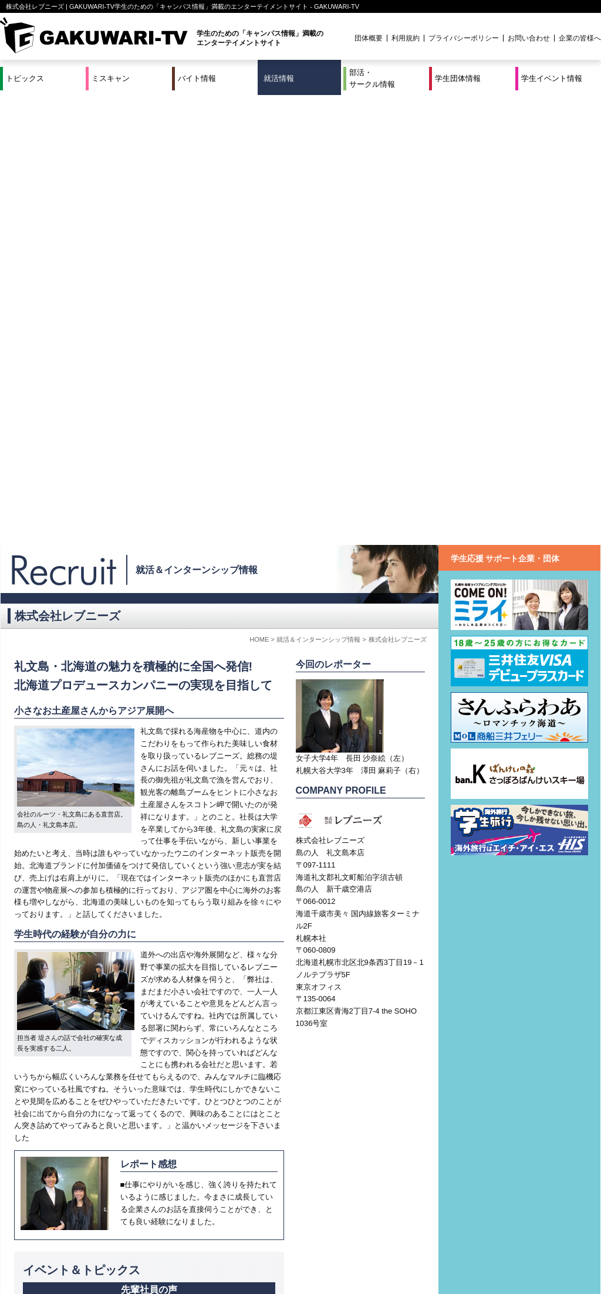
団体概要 (368, 38)
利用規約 (405, 38)
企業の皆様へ (580, 38)
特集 (221, 1246)
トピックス (25, 78)
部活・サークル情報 (372, 78)
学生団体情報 (458, 78)
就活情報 (279, 78)
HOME (259, 189)
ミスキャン (111, 78)
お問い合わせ (529, 38)
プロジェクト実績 (221, 1260)
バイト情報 (197, 78)
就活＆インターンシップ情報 (197, 120)
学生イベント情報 (551, 78)
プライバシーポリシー (463, 38)
